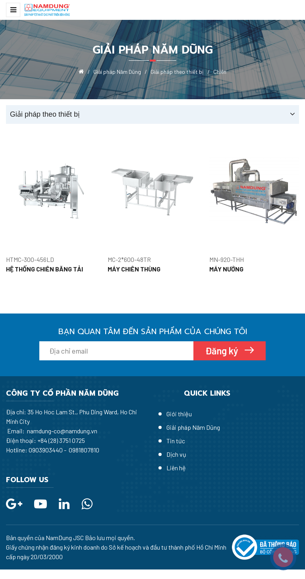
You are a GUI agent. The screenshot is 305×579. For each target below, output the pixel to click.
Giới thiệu (179, 413)
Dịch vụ (176, 454)
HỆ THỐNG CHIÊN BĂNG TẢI (44, 269)
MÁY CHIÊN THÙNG (134, 269)
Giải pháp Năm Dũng (193, 427)
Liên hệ (176, 467)
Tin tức (175, 440)
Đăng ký (222, 350)
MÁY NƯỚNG (226, 269)
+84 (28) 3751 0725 (61, 440)
